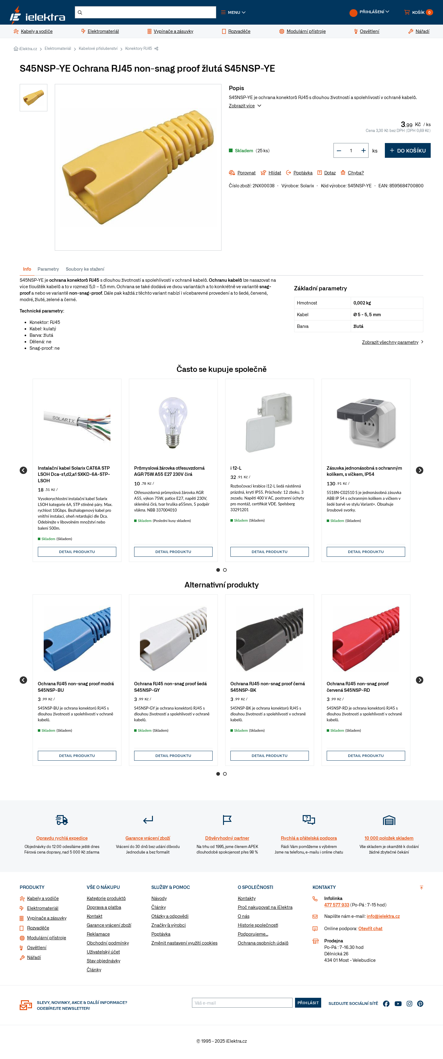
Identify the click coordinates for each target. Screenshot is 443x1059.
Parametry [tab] (48, 271)
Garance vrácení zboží (109, 927)
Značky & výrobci (168, 927)
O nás (243, 918)
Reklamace (98, 936)
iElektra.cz (28, 51)
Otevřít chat (370, 930)
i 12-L (235, 470)
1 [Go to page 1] (218, 572)
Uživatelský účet (103, 954)
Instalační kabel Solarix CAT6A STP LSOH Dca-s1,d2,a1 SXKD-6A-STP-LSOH (74, 476)
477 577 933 (336, 907)
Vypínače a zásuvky (46, 920)
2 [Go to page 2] (225, 572)
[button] (248, 13)
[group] (77, 472)
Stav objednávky (103, 963)
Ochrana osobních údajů (263, 945)
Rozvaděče (38, 930)
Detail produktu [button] (77, 554)
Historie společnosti (258, 927)
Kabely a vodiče (43, 900)
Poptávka (160, 936)
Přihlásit (308, 1005)
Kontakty (247, 900)
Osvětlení (36, 949)
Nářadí (34, 959)
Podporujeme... (253, 936)
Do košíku (408, 153)
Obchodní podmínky (108, 945)
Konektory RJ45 (138, 51)
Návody (159, 900)
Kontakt (94, 918)
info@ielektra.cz (383, 918)
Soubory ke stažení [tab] (85, 271)
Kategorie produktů (106, 900)
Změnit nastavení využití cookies (184, 945)
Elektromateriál (58, 51)
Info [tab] (27, 271)
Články (94, 971)
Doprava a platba (104, 909)
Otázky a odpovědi (170, 918)
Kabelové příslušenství (98, 51)
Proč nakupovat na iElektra (265, 909)
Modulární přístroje (46, 940)
